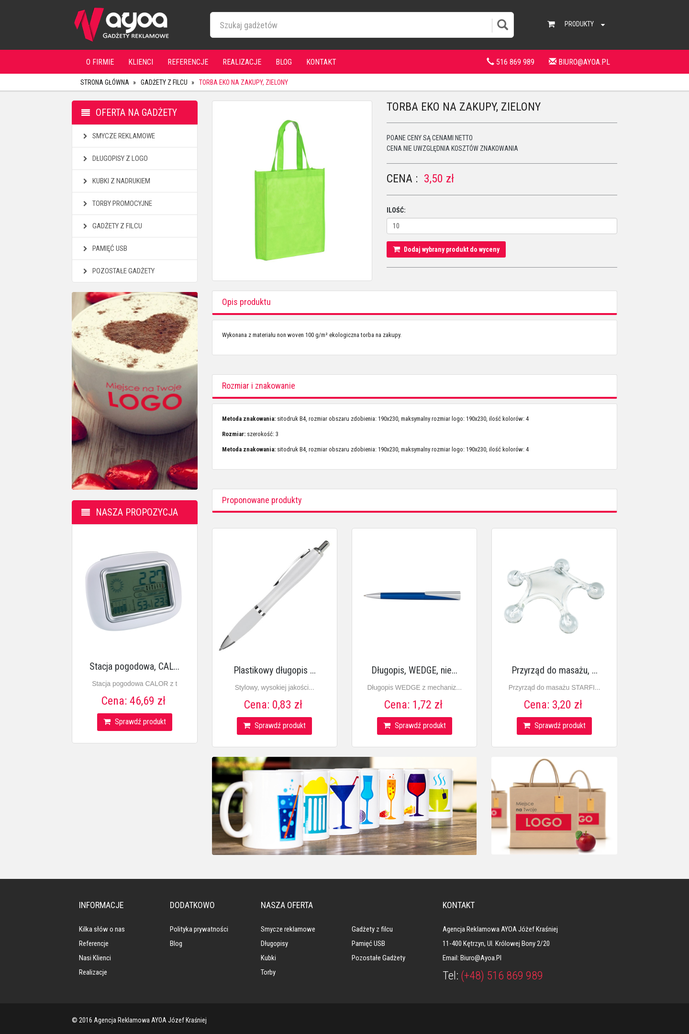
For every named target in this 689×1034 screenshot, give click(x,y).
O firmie (100, 62)
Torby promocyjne (116, 203)
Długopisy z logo (114, 158)
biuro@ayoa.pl (579, 62)
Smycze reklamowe (118, 136)
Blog (284, 62)
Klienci (140, 62)
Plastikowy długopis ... (274, 670)
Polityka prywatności (199, 929)
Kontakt (321, 62)
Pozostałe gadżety (118, 271)
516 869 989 (510, 62)
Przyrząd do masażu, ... (554, 670)
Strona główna (104, 82)
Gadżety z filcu (164, 82)
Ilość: (396, 210)
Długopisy (274, 943)
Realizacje (241, 62)
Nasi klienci (95, 958)
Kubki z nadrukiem (115, 181)
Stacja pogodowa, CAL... (134, 666)
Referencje (187, 62)
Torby (268, 972)
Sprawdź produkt (134, 721)
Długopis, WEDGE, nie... (414, 670)
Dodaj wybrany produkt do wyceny (446, 249)
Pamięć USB (104, 248)
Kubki (268, 958)
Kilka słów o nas (102, 929)
